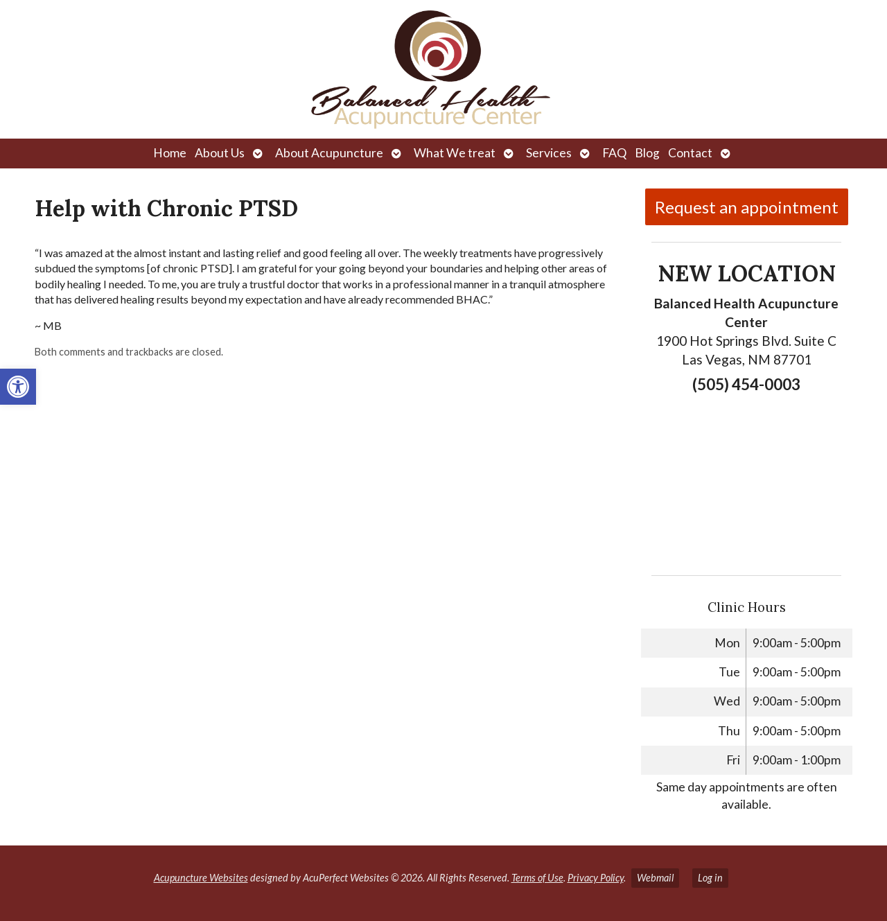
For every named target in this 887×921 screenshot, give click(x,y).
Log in (710, 878)
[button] (18, 387)
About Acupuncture (329, 153)
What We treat (454, 153)
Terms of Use (537, 878)
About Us (220, 153)
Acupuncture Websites (201, 878)
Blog (647, 153)
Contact (690, 153)
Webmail (655, 878)
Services (549, 153)
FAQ (614, 153)
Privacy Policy (596, 878)
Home (169, 153)
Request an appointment (746, 207)
